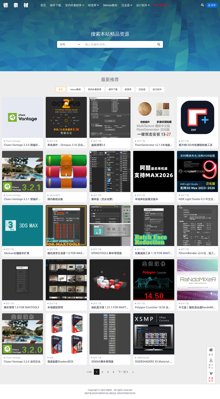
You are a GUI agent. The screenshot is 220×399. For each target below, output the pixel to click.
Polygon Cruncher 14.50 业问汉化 (153, 309)
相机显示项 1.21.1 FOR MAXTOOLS (109, 309)
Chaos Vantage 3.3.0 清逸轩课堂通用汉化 (22, 146)
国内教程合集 (55, 199)
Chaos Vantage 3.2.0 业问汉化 (22, 361)
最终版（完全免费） (102, 199)
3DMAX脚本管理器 (102, 361)
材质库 (128, 89)
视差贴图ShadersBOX (60, 361)
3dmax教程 (75, 89)
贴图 (51, 357)
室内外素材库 (94, 89)
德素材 (109, 390)
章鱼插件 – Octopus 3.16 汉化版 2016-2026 (65, 146)
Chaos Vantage (13, 141)
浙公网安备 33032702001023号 (121, 393)
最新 (60, 89)
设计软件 (157, 89)
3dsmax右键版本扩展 (16, 253)
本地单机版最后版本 (146, 199)
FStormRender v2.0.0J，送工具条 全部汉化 (197, 254)
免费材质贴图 (143, 357)
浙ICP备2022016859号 (95, 393)
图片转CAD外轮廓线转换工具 (195, 145)
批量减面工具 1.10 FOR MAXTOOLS (153, 254)
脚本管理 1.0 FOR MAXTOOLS (21, 307)
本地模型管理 (55, 307)
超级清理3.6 (98, 145)
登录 (212, 5)
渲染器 (142, 89)
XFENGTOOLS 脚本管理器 (106, 253)
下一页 (123, 372)
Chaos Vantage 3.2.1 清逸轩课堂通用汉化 (22, 200)
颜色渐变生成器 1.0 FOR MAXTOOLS (65, 254)
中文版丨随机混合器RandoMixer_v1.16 (197, 309)
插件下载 (113, 89)
